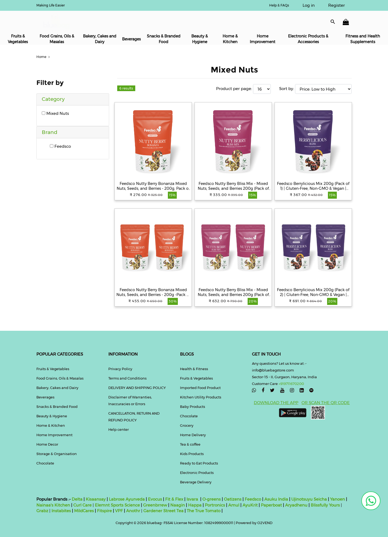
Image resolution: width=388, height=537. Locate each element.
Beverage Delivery (196, 482)
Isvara (192, 499)
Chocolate (45, 463)
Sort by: (286, 88)
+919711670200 (291, 383)
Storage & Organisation (56, 454)
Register (336, 5)
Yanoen (337, 499)
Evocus (155, 499)
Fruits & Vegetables (18, 39)
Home (43, 57)
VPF (119, 510)
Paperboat (271, 505)
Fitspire (104, 510)
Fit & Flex (174, 499)
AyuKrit (250, 505)
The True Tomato (204, 510)
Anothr (133, 510)
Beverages (131, 39)
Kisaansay (96, 499)
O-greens (211, 499)
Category (53, 99)
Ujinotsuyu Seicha (309, 499)
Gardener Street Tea (164, 510)
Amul (233, 505)
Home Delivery (193, 435)
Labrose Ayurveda (127, 499)
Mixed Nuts (55, 113)
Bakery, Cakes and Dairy (99, 39)
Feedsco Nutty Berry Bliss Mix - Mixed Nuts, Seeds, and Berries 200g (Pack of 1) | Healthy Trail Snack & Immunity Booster (233, 186)
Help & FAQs (279, 5)
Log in (309, 5)
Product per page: (234, 88)
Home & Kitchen (230, 39)
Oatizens (232, 499)
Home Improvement (262, 39)
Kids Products (192, 454)
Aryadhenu (296, 505)
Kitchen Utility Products (200, 397)
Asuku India (276, 499)
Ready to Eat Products (199, 463)
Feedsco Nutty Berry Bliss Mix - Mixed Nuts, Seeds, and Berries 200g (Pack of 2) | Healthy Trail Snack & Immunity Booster (233, 292)
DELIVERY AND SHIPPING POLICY (137, 387)
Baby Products (192, 406)
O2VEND (264, 523)
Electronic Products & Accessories (308, 39)
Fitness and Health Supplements (362, 39)
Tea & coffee (190, 444)
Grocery (186, 425)
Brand (49, 132)
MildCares (84, 510)
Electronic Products (197, 472)
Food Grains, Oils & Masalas (57, 39)
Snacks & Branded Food (164, 39)
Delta (77, 499)
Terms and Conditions (127, 378)
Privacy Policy (120, 369)
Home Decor (47, 444)
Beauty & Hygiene (199, 39)
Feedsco (60, 146)
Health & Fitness (194, 369)
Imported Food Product (200, 387)
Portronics (215, 505)
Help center (118, 429)
